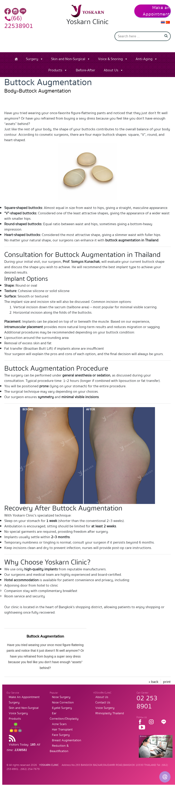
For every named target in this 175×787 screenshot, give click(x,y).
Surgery (32, 59)
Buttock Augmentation (45, 91)
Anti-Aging (144, 59)
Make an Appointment (156, 11)
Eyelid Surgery (62, 707)
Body (10, 91)
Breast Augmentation (66, 740)
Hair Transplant (62, 729)
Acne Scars (59, 724)
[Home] (16, 59)
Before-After (85, 70)
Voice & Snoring (110, 59)
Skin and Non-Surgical (68, 59)
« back (153, 682)
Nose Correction (63, 702)
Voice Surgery (18, 713)
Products (55, 70)
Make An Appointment (24, 697)
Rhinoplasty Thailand (109, 713)
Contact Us (102, 702)
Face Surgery (61, 735)
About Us (111, 70)
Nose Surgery (61, 697)
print (167, 682)
